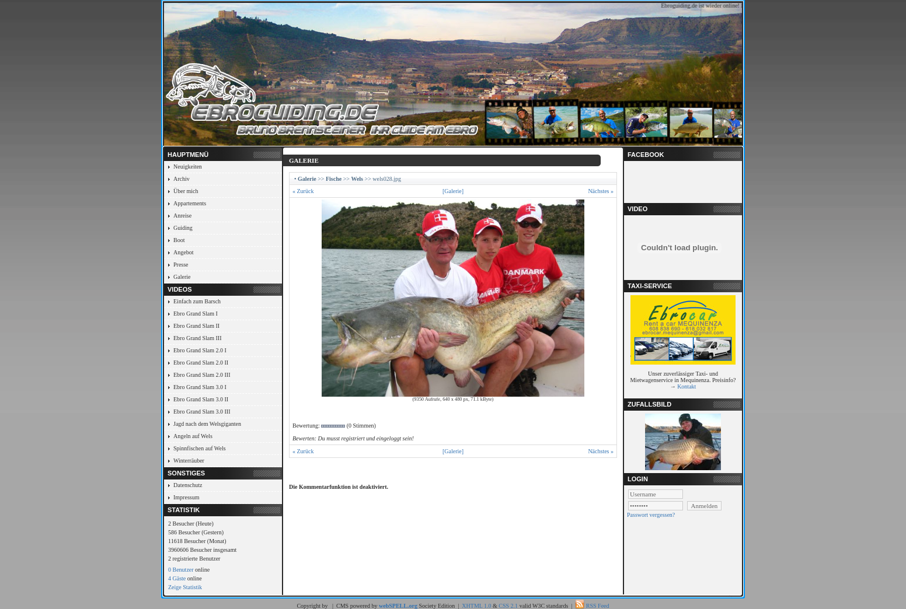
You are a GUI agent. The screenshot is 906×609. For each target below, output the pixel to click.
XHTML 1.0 (476, 606)
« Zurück (302, 191)
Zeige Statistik (185, 587)
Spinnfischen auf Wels (199, 448)
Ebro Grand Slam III (197, 338)
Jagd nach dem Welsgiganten (207, 424)
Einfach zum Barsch (197, 301)
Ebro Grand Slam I (195, 313)
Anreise (182, 215)
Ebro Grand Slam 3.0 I (199, 387)
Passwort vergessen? (651, 515)
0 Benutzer (181, 569)
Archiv (181, 179)
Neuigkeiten (187, 166)
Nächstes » (601, 191)
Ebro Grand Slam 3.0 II (200, 399)
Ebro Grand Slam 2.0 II (200, 362)
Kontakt (686, 386)
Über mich (185, 191)
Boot (178, 240)
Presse (181, 264)
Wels (357, 179)
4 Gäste (177, 578)
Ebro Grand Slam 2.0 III (201, 375)
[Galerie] (453, 191)
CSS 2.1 (508, 606)
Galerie (181, 277)
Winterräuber (188, 460)
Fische (334, 179)
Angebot (183, 252)
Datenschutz (187, 485)
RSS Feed (597, 606)
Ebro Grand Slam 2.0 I (199, 350)
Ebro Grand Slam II (196, 326)
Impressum (186, 497)
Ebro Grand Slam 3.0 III (201, 411)
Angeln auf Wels (192, 436)
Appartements (189, 203)
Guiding (183, 228)
